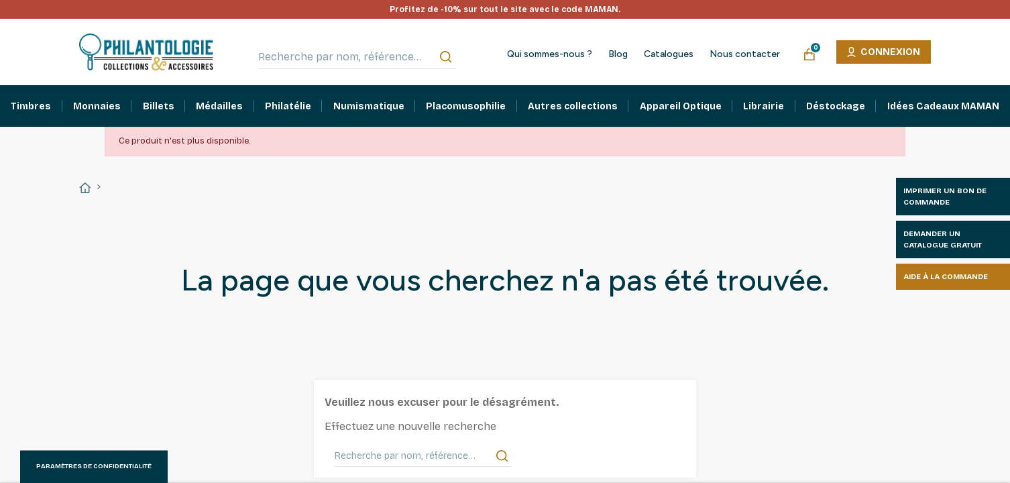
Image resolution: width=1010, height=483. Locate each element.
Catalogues (668, 54)
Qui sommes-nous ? (549, 54)
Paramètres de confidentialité (94, 466)
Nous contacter (745, 54)
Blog (618, 54)
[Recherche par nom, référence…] (357, 57)
